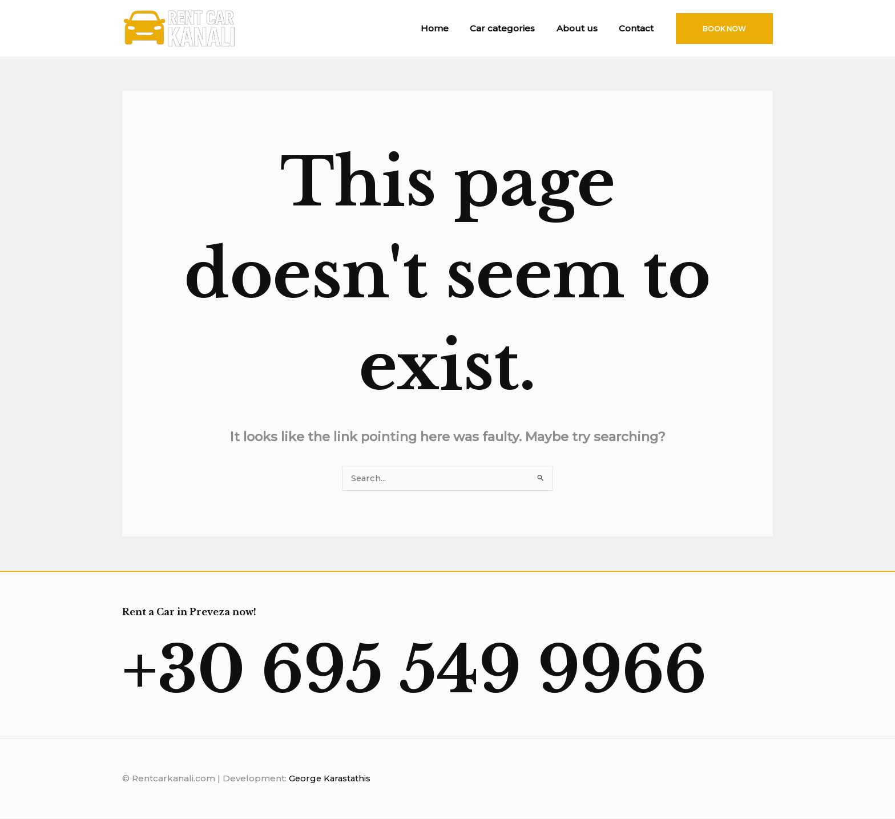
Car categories (513, 28)
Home (449, 28)
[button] (724, 28)
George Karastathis (331, 779)
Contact (638, 28)
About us (583, 28)
